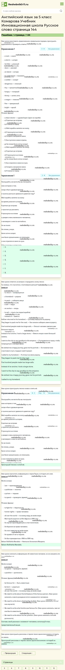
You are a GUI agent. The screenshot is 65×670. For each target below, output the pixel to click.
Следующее (26, 653)
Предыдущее (10, 653)
